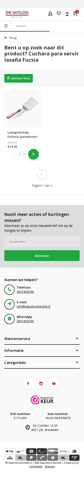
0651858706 (25, 292)
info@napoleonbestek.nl (33, 306)
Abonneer (42, 256)
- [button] (15, 154)
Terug (10, 38)
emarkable (36, 466)
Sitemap (50, 466)
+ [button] (24, 154)
